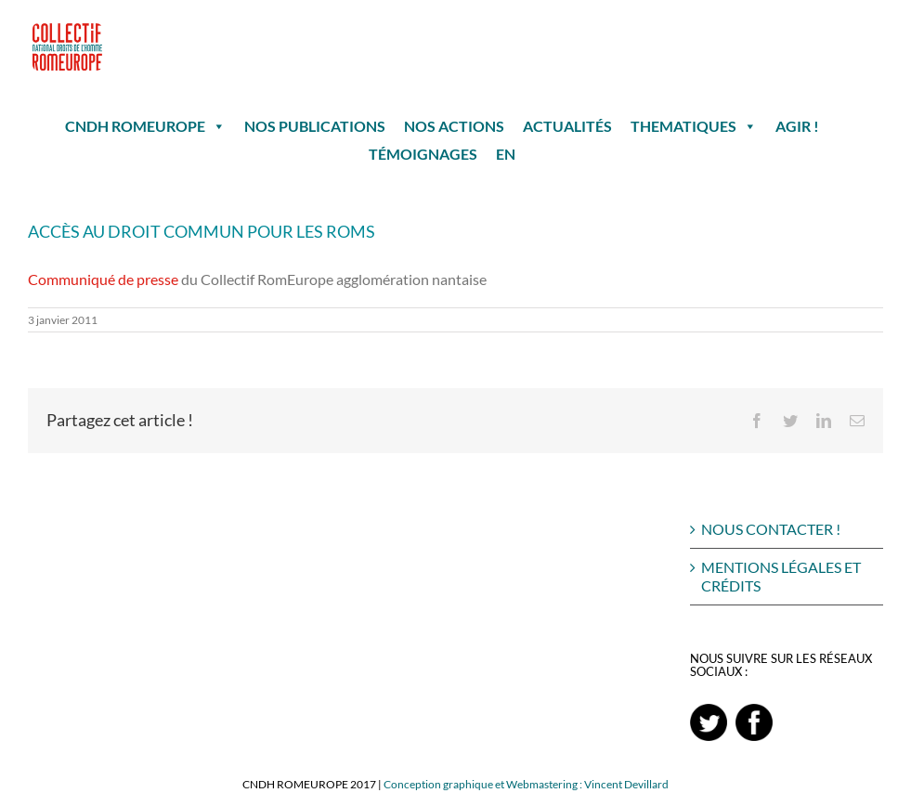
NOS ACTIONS (454, 126)
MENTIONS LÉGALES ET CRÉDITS (781, 576)
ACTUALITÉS (567, 126)
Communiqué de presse (103, 279)
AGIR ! (797, 126)
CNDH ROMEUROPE (145, 126)
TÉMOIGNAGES (423, 153)
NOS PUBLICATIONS (314, 126)
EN (505, 153)
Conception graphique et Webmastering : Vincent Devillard (526, 784)
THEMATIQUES (694, 126)
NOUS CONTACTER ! (770, 529)
